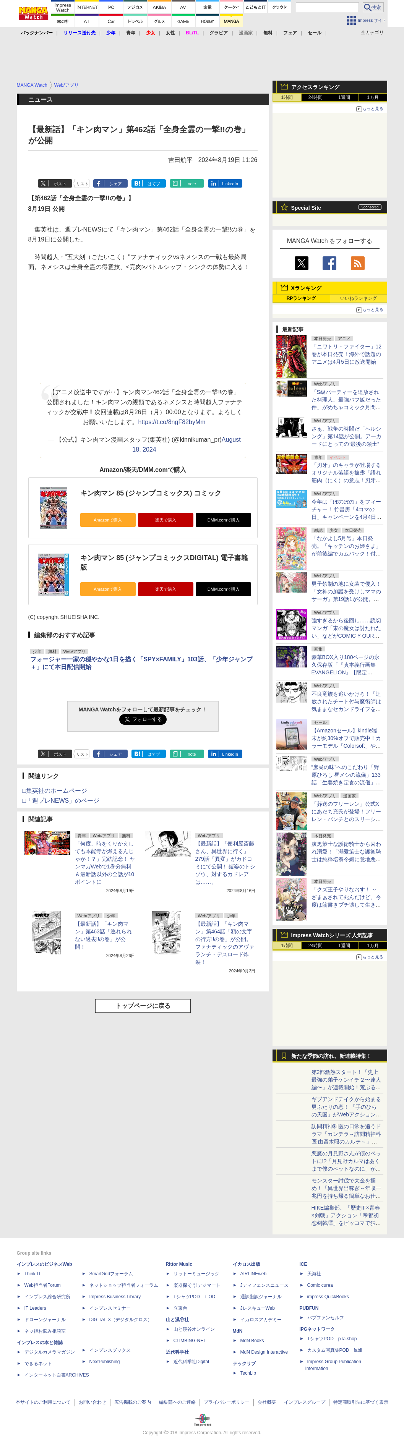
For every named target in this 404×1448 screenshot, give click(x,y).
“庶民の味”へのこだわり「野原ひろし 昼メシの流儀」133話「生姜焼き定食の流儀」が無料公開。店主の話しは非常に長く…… (346, 782)
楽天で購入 (165, 520)
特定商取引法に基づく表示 (360, 1402)
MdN (238, 1331)
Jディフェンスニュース (264, 1285)
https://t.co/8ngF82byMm (171, 422)
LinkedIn (230, 183)
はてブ (154, 183)
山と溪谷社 (177, 1319)
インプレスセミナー (110, 1308)
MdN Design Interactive (264, 1352)
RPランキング (301, 298)
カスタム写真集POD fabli (334, 1350)
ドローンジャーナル (45, 1319)
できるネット (38, 1363)
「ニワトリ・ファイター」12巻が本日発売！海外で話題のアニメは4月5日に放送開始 (347, 354)
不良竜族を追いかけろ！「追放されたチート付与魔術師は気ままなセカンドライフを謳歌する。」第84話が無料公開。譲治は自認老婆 (346, 709)
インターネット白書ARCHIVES (56, 1375)
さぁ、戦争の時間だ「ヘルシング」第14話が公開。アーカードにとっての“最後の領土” (347, 436)
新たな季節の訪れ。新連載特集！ (331, 1056)
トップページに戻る (142, 1006)
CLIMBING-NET (190, 1340)
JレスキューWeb (257, 1308)
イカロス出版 (246, 1264)
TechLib (248, 1373)
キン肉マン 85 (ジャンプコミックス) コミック (151, 493)
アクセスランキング (315, 87)
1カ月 (373, 97)
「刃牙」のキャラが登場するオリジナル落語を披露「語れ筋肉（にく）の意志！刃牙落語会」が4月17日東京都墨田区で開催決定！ (346, 480)
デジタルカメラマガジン (49, 1352)
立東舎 (180, 1308)
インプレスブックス (110, 1350)
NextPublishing (104, 1361)
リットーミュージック (196, 1273)
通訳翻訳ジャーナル (261, 1296)
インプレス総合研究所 (47, 1296)
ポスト (60, 183)
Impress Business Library (115, 1296)
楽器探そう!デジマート (197, 1285)
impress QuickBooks (328, 1296)
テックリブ (244, 1363)
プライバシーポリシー (227, 1402)
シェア (115, 183)
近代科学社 (177, 1352)
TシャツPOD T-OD (195, 1296)
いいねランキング (358, 298)
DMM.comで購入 (224, 520)
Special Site (306, 208)
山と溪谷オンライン (194, 1329)
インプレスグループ (304, 1402)
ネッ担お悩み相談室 (45, 1331)
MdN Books (252, 1340)
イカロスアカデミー (261, 1319)
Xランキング (306, 288)
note (192, 183)
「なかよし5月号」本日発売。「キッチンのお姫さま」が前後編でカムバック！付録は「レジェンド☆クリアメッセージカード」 (346, 553)
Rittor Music (179, 1264)
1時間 (287, 97)
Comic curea (320, 1285)
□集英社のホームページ (55, 790)
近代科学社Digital (191, 1361)
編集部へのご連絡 (177, 1402)
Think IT (32, 1273)
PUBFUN (309, 1308)
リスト (82, 183)
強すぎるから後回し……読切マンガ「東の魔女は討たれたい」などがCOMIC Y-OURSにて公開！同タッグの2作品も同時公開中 (346, 635)
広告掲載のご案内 (132, 1402)
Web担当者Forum (42, 1285)
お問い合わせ (92, 1402)
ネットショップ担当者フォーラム (123, 1285)
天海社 (314, 1273)
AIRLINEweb (253, 1273)
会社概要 (267, 1402)
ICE (303, 1264)
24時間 (315, 97)
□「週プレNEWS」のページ (61, 800)
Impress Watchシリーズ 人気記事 (332, 935)
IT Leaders (35, 1308)
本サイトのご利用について (43, 1402)
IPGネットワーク (317, 1329)
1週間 (344, 97)
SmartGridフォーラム (111, 1273)
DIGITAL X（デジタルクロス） (121, 1319)
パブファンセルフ (325, 1317)
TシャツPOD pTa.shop (332, 1338)
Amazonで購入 (108, 520)
